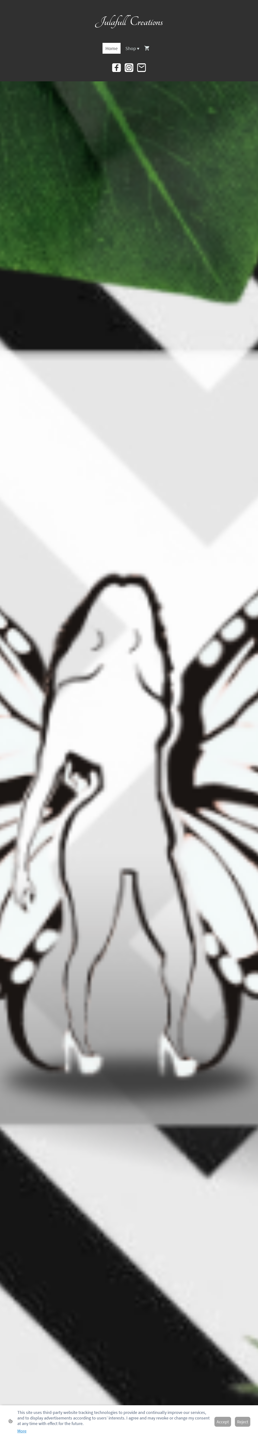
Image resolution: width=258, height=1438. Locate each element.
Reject (242, 1422)
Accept (223, 1422)
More (21, 1431)
